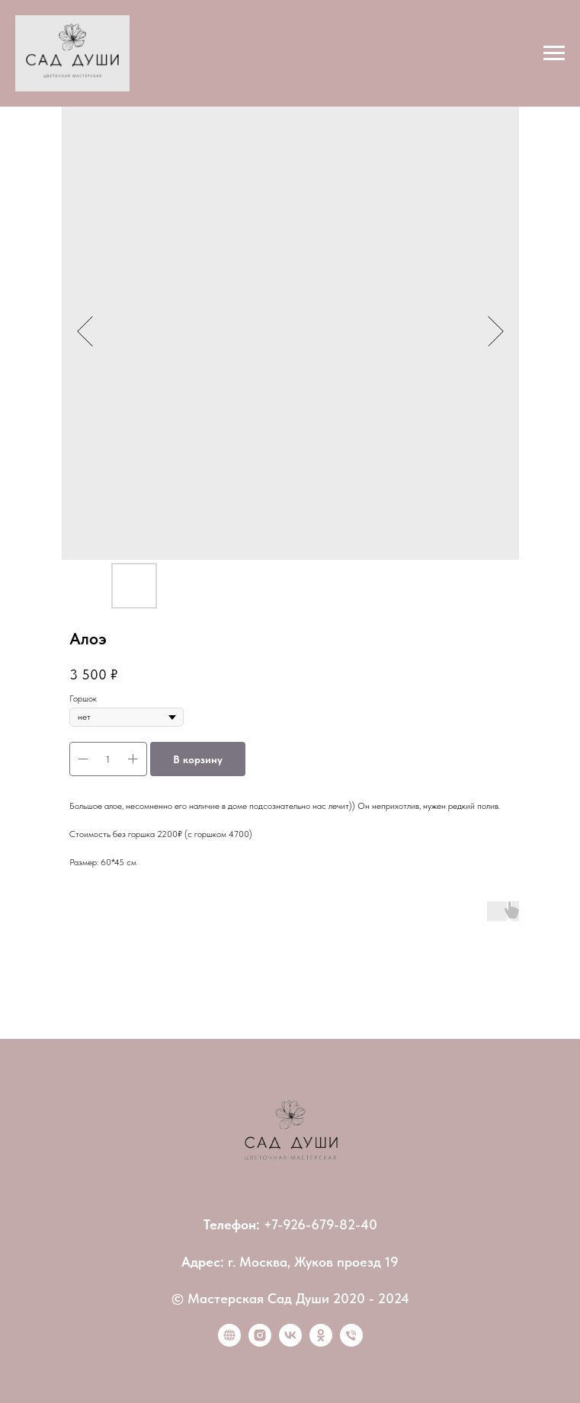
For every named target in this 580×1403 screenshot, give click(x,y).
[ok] (320, 1342)
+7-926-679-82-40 (320, 1224)
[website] (229, 1342)
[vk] (290, 1342)
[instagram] (259, 1342)
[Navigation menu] (554, 53)
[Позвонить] (351, 1342)
